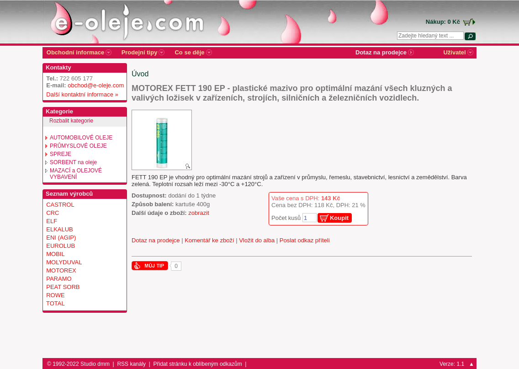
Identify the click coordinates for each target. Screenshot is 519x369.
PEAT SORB (62, 286)
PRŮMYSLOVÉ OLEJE (78, 146)
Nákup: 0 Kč (443, 21)
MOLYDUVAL (64, 262)
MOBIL (55, 254)
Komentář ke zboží (209, 240)
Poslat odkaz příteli (305, 240)
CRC (52, 212)
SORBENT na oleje (73, 162)
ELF (51, 221)
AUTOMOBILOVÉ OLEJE (81, 137)
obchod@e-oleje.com (96, 85)
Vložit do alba (257, 240)
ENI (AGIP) (61, 237)
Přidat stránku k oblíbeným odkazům (198, 364)
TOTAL (55, 303)
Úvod (140, 74)
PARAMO (58, 278)
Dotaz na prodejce (156, 240)
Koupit (339, 217)
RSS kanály (131, 364)
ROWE (55, 295)
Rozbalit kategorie (71, 121)
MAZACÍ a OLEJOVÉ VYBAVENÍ (76, 173)
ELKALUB (59, 229)
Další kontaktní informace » (80, 94)
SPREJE (60, 154)
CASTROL (60, 204)
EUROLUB (60, 245)
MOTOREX (61, 270)
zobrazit (198, 212)
